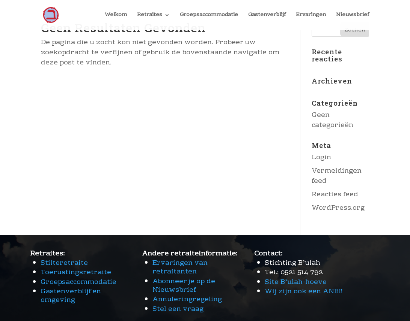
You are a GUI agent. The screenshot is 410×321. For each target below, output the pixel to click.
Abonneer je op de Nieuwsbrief (183, 286)
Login (321, 157)
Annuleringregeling (187, 299)
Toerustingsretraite (76, 272)
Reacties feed (335, 194)
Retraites (149, 15)
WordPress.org (338, 208)
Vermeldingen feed (337, 176)
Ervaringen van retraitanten (180, 267)
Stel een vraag (177, 309)
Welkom (116, 15)
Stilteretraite (64, 263)
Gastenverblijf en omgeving (71, 296)
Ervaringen (311, 15)
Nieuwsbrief (352, 15)
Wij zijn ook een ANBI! (304, 291)
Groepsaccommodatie (209, 15)
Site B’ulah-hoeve (296, 282)
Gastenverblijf (267, 15)
